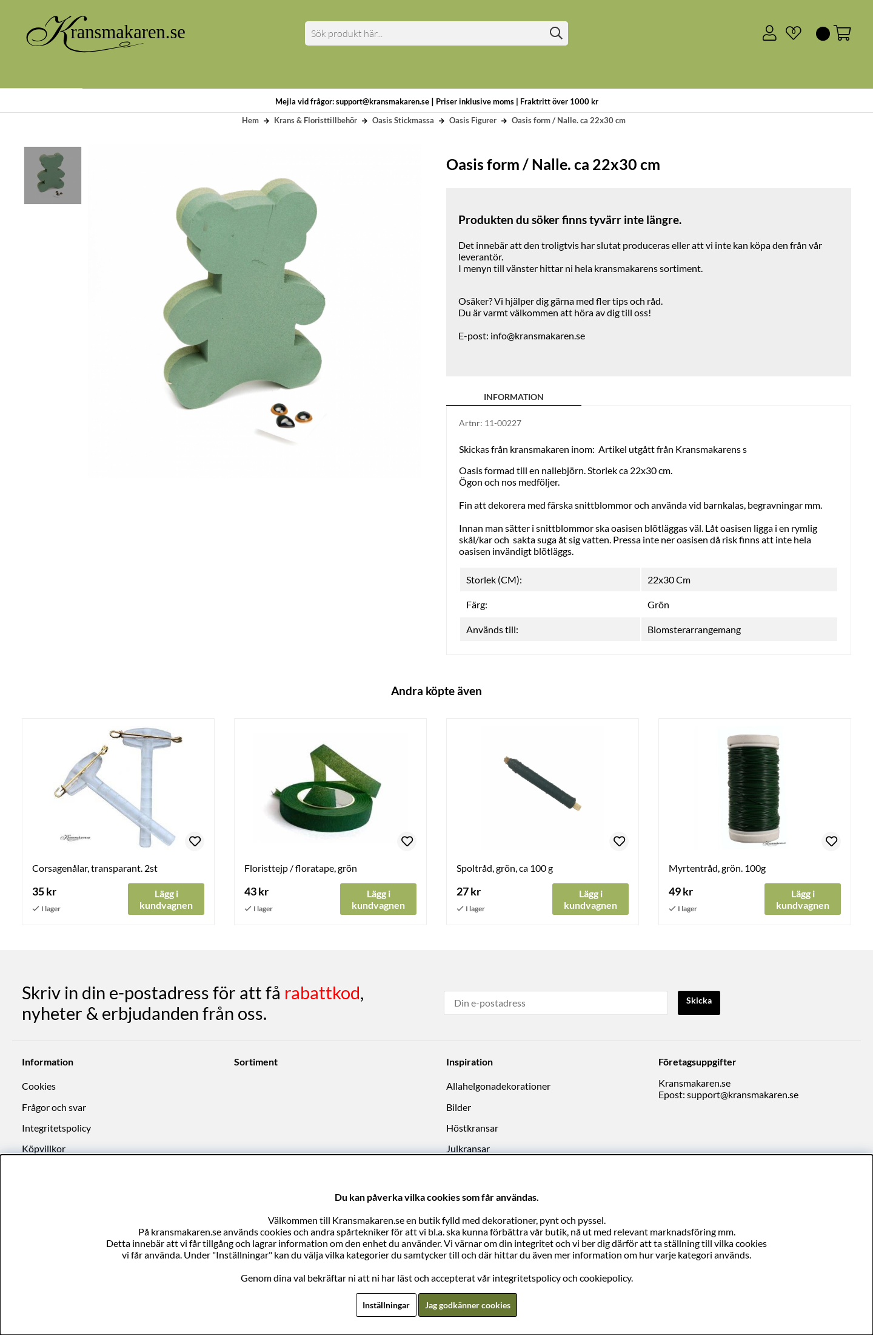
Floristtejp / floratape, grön (300, 868)
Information (514, 397)
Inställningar (380, 1304)
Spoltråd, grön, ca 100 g (505, 868)
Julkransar (468, 1149)
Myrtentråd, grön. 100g (717, 868)
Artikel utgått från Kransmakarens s (672, 449)
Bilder (458, 1107)
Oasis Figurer (473, 120)
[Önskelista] (788, 33)
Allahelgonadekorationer (498, 1086)
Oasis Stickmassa (403, 120)
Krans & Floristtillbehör (315, 120)
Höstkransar (472, 1128)
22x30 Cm (669, 579)
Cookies (39, 1086)
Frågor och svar (54, 1107)
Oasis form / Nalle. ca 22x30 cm (569, 120)
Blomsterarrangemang (694, 629)
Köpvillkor (43, 1149)
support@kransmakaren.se (742, 1095)
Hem (250, 120)
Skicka (701, 1002)
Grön (658, 604)
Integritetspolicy (56, 1128)
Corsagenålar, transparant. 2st (95, 868)
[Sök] (437, 33)
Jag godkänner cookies (471, 1304)
